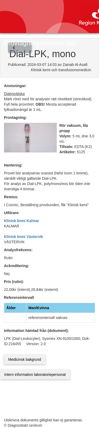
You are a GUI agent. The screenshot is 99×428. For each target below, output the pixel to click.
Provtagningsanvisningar (40, 43)
